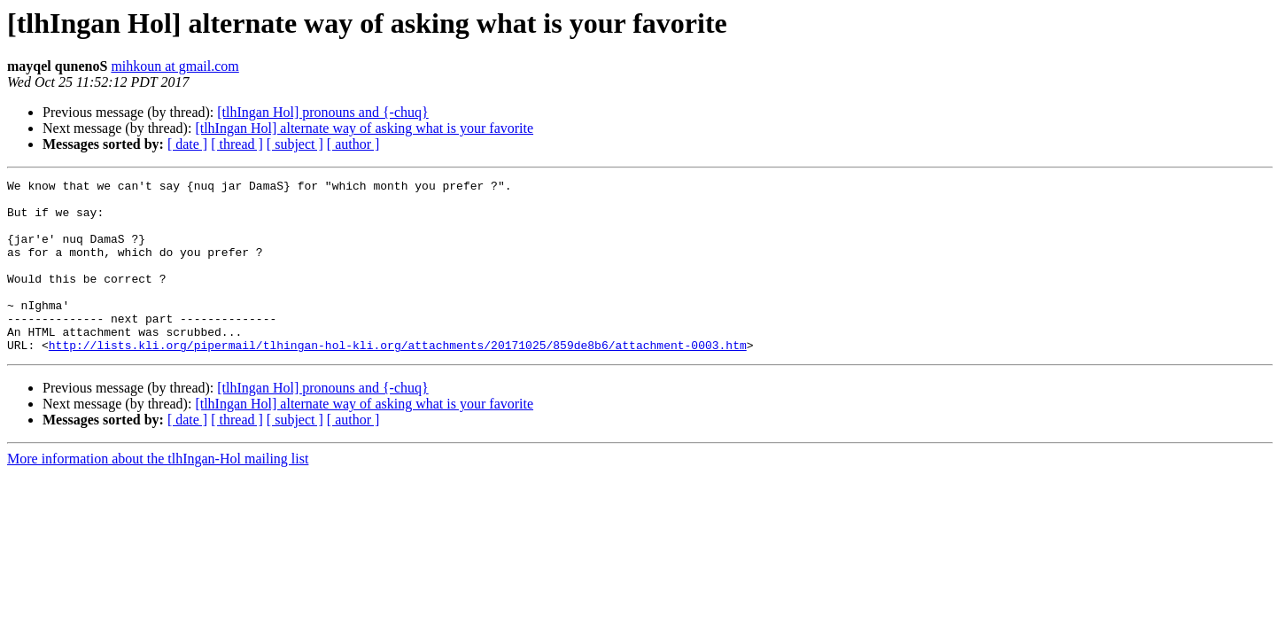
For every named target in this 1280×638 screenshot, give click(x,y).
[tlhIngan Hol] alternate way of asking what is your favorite (364, 128)
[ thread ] (237, 144)
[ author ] (353, 144)
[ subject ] (295, 144)
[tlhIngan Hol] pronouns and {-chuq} (322, 112)
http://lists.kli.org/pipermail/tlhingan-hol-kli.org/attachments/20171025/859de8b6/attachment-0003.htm (398, 379)
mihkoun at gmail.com (174, 66)
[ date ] (187, 144)
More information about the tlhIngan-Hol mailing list (157, 493)
